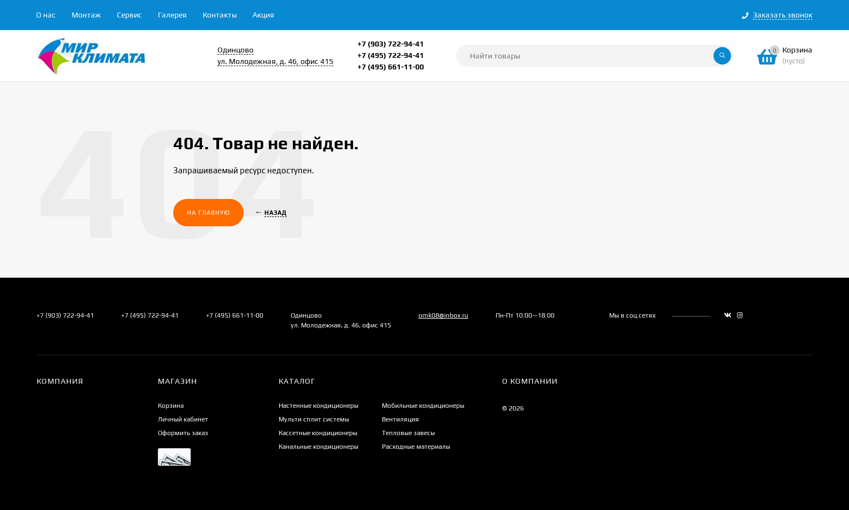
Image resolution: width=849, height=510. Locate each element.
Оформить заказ (183, 433)
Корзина (171, 405)
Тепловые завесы (408, 433)
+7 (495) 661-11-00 (390, 66)
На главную (208, 212)
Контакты (220, 14)
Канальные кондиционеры (318, 446)
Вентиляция (400, 419)
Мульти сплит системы (314, 419)
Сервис (129, 14)
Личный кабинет (183, 419)
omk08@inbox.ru (443, 315)
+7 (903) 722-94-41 (390, 43)
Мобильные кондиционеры (423, 405)
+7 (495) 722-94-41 (390, 55)
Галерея (172, 14)
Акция (263, 14)
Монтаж (86, 14)
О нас (46, 14)
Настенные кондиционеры (318, 405)
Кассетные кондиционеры (318, 433)
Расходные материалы (416, 446)
